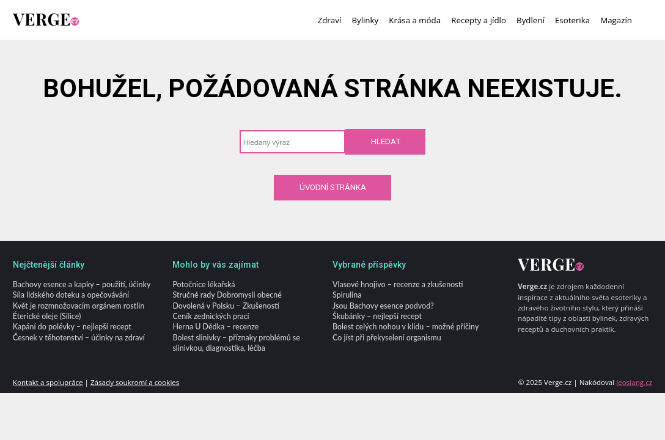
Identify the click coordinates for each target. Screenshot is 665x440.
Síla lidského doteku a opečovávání (71, 295)
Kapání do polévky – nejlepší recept (72, 327)
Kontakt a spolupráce (48, 382)
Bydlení (530, 20)
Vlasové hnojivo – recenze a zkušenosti (397, 284)
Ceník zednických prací (210, 316)
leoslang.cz (634, 382)
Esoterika (572, 20)
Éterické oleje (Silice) (47, 316)
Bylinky (364, 20)
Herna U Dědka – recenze (215, 327)
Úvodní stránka (332, 187)
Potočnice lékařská (203, 284)
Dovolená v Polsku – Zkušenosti (225, 305)
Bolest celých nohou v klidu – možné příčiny (405, 327)
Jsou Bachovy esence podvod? (383, 305)
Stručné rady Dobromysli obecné (227, 295)
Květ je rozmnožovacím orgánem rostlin (78, 305)
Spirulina (346, 295)
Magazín (616, 20)
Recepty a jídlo (478, 20)
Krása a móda (415, 20)
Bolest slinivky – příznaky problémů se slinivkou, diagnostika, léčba (235, 343)
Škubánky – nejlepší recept (377, 316)
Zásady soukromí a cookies (134, 382)
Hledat (385, 141)
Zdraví (330, 20)
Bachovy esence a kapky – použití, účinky (82, 284)
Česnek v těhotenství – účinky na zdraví (79, 337)
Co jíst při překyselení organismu (386, 337)
